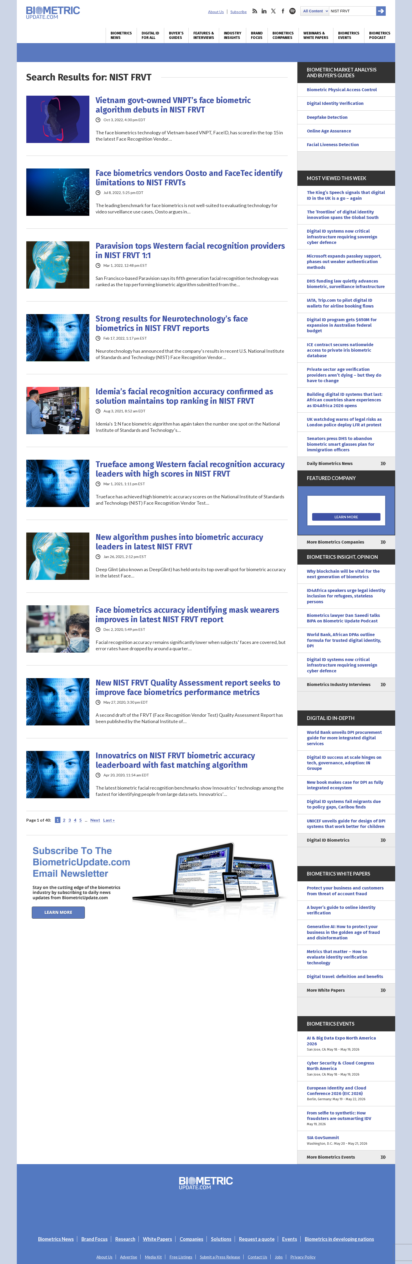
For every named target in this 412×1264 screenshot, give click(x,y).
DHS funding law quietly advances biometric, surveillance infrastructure (346, 283)
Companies (191, 1239)
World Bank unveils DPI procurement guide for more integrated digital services (344, 738)
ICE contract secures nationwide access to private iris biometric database (340, 350)
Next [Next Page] (95, 819)
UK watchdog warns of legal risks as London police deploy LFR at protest (344, 422)
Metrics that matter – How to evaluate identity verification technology (337, 957)
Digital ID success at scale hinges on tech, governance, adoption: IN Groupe (344, 763)
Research (125, 1239)
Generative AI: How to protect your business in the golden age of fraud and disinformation (343, 932)
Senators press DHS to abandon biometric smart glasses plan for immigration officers (340, 444)
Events (289, 1239)
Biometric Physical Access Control (342, 90)
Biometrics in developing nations (339, 1239)
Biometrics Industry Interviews (338, 684)
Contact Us (257, 1257)
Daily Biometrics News (330, 463)
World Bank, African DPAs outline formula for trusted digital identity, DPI (344, 640)
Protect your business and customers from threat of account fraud (345, 890)
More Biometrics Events (331, 1157)
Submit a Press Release (220, 1257)
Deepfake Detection (327, 117)
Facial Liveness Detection (333, 144)
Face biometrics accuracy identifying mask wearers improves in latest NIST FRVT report (187, 614)
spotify (292, 11)
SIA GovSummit (346, 1140)
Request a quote (257, 1239)
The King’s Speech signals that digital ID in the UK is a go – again (346, 195)
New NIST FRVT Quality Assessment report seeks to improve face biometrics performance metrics (188, 687)
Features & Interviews (203, 35)
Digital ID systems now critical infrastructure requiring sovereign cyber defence (342, 236)
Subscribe (238, 11)
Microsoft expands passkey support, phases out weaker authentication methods (344, 261)
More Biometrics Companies (335, 542)
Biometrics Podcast (379, 35)
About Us (216, 11)
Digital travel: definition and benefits (345, 976)
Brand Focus (257, 35)
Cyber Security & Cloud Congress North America (346, 1068)
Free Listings (180, 1257)
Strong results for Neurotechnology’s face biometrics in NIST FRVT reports (172, 323)
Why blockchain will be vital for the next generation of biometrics (343, 574)
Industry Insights (232, 35)
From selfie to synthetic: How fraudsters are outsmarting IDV (346, 1118)
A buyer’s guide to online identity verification (341, 910)
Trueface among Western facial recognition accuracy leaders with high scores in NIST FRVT (190, 469)
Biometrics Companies (283, 35)
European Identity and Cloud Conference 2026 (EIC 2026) (346, 1093)
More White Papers (326, 990)
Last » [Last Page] (109, 819)
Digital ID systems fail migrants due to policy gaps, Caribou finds (344, 804)
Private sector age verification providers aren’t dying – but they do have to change (344, 375)
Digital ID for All (150, 35)
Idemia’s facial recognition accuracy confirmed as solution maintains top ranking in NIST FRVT (184, 396)
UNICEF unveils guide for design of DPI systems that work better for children (346, 823)
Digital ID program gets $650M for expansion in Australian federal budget (342, 325)
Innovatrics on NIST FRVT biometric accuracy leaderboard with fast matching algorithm (175, 760)
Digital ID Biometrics (328, 840)
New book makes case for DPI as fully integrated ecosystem (345, 785)
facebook (283, 11)
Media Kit (153, 1257)
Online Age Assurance (329, 131)
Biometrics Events (348, 35)
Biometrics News (121, 35)
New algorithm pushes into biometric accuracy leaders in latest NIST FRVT (179, 542)
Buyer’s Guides (176, 35)
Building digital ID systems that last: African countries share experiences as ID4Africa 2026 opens (344, 400)
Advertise (128, 1257)
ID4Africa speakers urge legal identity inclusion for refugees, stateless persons (346, 596)
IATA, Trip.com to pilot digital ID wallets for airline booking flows (340, 303)
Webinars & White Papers (315, 35)
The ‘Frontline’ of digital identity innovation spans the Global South (343, 214)
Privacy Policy (303, 1257)
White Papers (157, 1239)
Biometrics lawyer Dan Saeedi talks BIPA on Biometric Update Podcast (343, 618)
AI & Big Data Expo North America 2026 (346, 1043)
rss (254, 11)
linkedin (264, 11)
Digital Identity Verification (335, 103)
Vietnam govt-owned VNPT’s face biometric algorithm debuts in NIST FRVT (173, 105)
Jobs (279, 1257)
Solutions (221, 1239)
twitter (273, 11)
